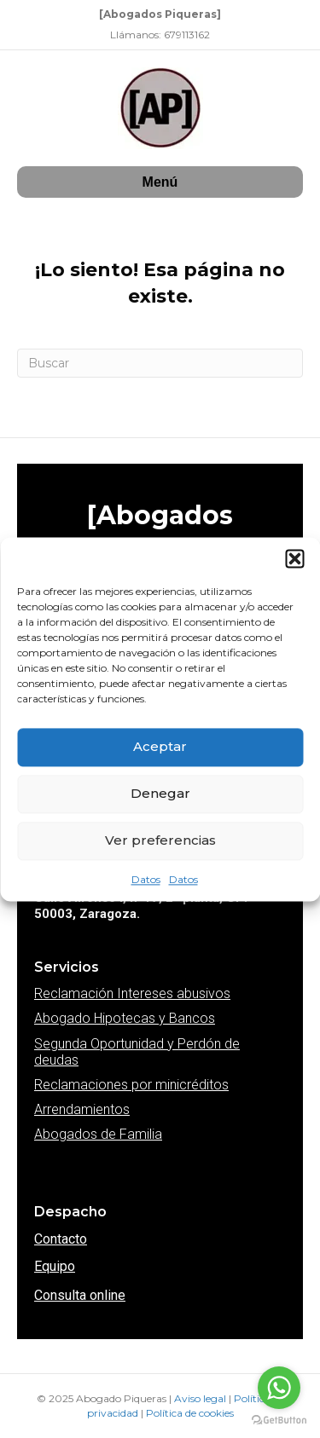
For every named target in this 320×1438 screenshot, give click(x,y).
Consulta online (79, 1295)
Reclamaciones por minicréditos (131, 1085)
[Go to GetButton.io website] (279, 1420)
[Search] (160, 363)
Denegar (160, 793)
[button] (294, 558)
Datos (145, 879)
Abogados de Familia (98, 1134)
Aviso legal (201, 1398)
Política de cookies (190, 1412)
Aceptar (160, 746)
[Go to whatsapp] (279, 1387)
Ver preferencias (160, 840)
